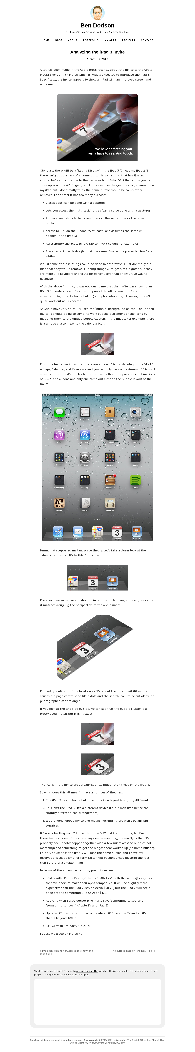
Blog (58, 40)
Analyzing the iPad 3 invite (97, 52)
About (72, 40)
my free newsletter (87, 971)
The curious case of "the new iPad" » (133, 950)
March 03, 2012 (97, 59)
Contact (147, 40)
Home (46, 40)
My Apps (110, 40)
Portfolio (91, 40)
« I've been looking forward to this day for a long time (66, 952)
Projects (128, 40)
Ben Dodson (97, 25)
